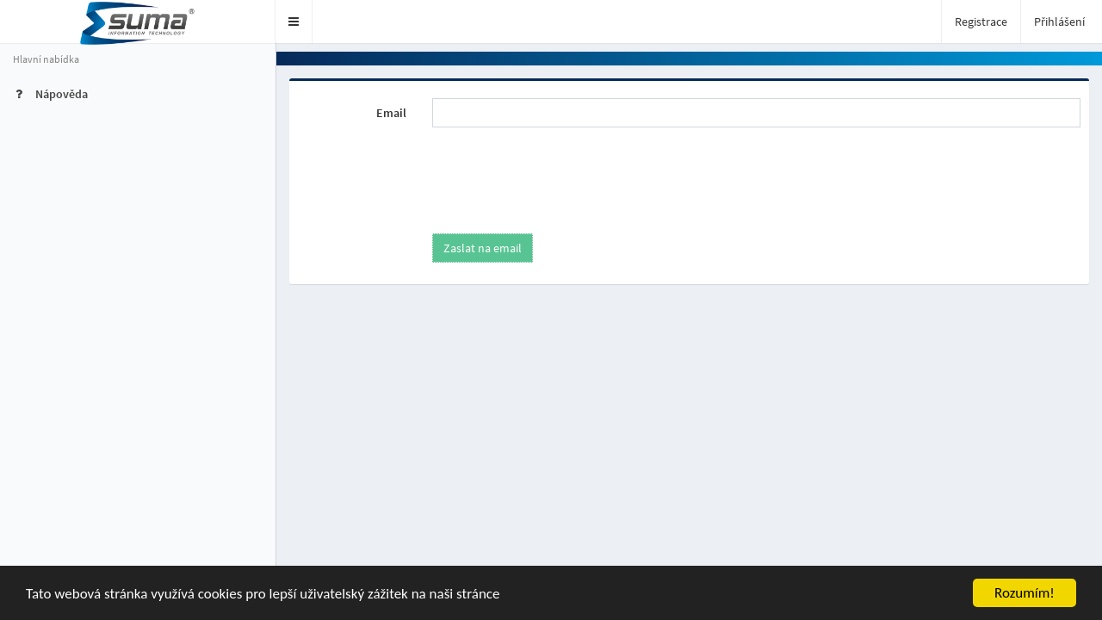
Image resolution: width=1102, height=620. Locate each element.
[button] (294, 21)
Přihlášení (1059, 21)
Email (391, 113)
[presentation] (559, 174)
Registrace (981, 21)
